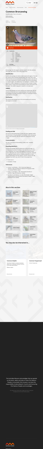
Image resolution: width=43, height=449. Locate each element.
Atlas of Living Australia (20, 128)
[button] (7, 105)
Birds (26, 7)
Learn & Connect (12, 7)
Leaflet (30, 127)
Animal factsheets (20, 7)
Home (7, 7)
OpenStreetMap (33, 127)
